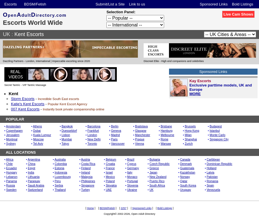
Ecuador (11, 168)
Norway (185, 176)
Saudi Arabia (36, 185)
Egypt (31, 168)
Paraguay (34, 181)
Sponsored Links (214, 4)
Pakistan (212, 176)
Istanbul (215, 130)
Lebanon (11, 176)
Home (90, 208)
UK (6, 34)
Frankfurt (93, 130)
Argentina (34, 159)
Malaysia (86, 176)
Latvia (210, 172)
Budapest (216, 126)
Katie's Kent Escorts (27, 104)
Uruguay (185, 189)
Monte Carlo (217, 135)
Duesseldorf (69, 130)
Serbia (59, 185)
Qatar (183, 181)
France (110, 168)
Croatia (110, 163)
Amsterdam (13, 126)
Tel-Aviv (38, 143)
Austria (85, 159)
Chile (9, 163)
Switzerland (35, 189)
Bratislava (141, 126)
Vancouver (118, 143)
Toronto (92, 143)
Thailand (60, 189)
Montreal (11, 139)
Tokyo (65, 143)
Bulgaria (154, 159)
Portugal (132, 181)
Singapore (87, 185)
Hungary (11, 172)
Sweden (11, 189)
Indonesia (61, 172)
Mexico (110, 176)
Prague (139, 139)
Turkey (85, 189)
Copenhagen (14, 130)
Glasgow (140, 130)
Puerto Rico (156, 181)
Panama (11, 181)
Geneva (116, 130)
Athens (37, 126)
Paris (114, 139)
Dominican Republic (219, 163)
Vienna (139, 143)
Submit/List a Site (110, 4)
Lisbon (65, 135)
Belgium (111, 159)
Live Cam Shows (238, 14)
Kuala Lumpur (42, 135)
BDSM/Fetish (35, 4)
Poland (110, 181)
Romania (212, 181)
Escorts (10, 4)
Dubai (37, 130)
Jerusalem (12, 135)
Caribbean (213, 159)
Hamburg (166, 130)
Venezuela (213, 189)
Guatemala (187, 168)
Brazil (130, 159)
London (92, 135)
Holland (211, 168)
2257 (123, 208)
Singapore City (219, 139)
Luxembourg (63, 176)
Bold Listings (242, 4)
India (31, 172)
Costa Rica (88, 163)
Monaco (132, 176)
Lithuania (34, 176)
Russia (10, 185)
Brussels (190, 126)
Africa (10, 159)
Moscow (38, 139)
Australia (60, 159)
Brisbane (166, 126)
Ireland (85, 172)
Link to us (137, 4)
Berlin (115, 126)
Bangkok (67, 126)
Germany (133, 168)
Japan (153, 172)
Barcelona (93, 126)
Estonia (59, 168)
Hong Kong (192, 130)
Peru (58, 181)
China (31, 163)
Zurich (189, 143)
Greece (154, 168)
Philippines (88, 181)
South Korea (188, 185)
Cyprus (131, 163)
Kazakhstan (187, 172)
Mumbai (66, 139)
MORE (195, 94)
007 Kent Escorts (25, 109)
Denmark (186, 163)
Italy (129, 172)
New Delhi (94, 139)
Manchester (142, 135)
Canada (185, 159)
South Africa (157, 185)
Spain (210, 185)
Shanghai (191, 139)
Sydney (11, 143)
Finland (86, 168)
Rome (164, 139)
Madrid (115, 135)
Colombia (61, 163)
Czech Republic (159, 163)
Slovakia (111, 185)
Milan (188, 135)
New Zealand (157, 176)
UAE (109, 189)
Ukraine (132, 189)
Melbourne (167, 135)
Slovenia (132, 185)
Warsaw (166, 143)
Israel (109, 172)
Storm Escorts (23, 99)
